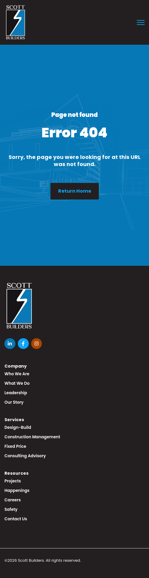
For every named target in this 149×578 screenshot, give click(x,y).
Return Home (74, 191)
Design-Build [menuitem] (17, 427)
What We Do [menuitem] (17, 383)
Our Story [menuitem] (13, 402)
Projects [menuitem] (12, 481)
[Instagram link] (36, 343)
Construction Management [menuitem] (32, 437)
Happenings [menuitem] (16, 490)
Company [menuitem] (15, 366)
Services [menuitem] (14, 420)
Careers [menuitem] (12, 500)
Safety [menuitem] (11, 509)
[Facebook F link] (23, 343)
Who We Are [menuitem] (16, 374)
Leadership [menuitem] (15, 393)
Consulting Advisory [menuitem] (25, 456)
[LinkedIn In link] (9, 343)
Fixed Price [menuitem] (15, 446)
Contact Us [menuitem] (15, 519)
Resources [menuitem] (16, 473)
